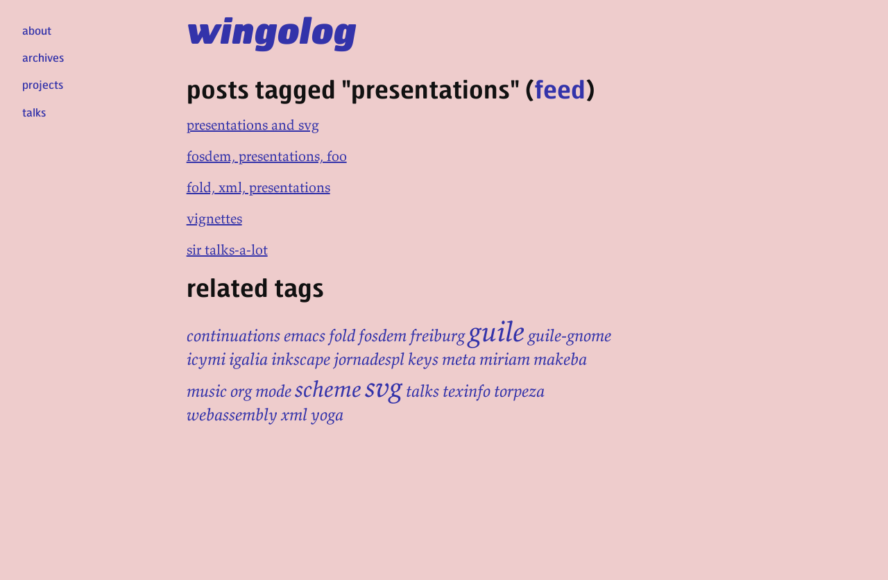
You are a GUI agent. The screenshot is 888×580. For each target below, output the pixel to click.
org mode (260, 391)
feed (560, 88)
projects (42, 84)
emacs (304, 335)
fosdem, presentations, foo (267, 155)
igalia (248, 359)
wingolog (272, 29)
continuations (233, 335)
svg (383, 387)
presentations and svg (253, 124)
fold (342, 335)
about (36, 30)
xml (294, 414)
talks (34, 112)
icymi (206, 359)
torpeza (519, 391)
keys (423, 359)
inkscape (300, 359)
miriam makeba (533, 359)
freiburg (437, 335)
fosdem (383, 335)
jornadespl (369, 359)
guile (496, 331)
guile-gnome (569, 335)
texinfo (466, 391)
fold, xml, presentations (258, 187)
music (207, 391)
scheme (328, 389)
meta (459, 359)
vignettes (214, 218)
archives (43, 57)
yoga (327, 414)
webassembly (232, 414)
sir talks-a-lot (227, 249)
